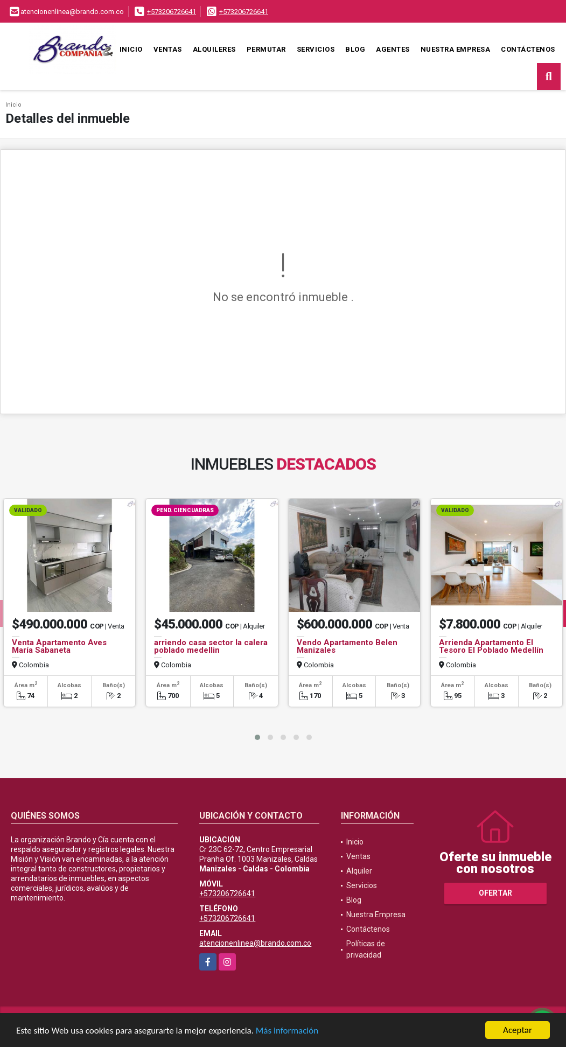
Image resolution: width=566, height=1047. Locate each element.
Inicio (131, 49)
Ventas (167, 49)
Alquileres (214, 49)
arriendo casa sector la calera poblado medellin (211, 646)
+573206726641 (171, 12)
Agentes (393, 49)
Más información (287, 1031)
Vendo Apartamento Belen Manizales (347, 646)
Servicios (316, 49)
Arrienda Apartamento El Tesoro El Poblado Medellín (491, 646)
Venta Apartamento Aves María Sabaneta (59, 646)
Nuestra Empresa (456, 49)
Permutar (266, 49)
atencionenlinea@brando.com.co (255, 943)
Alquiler (359, 871)
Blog (355, 49)
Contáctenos (528, 49)
